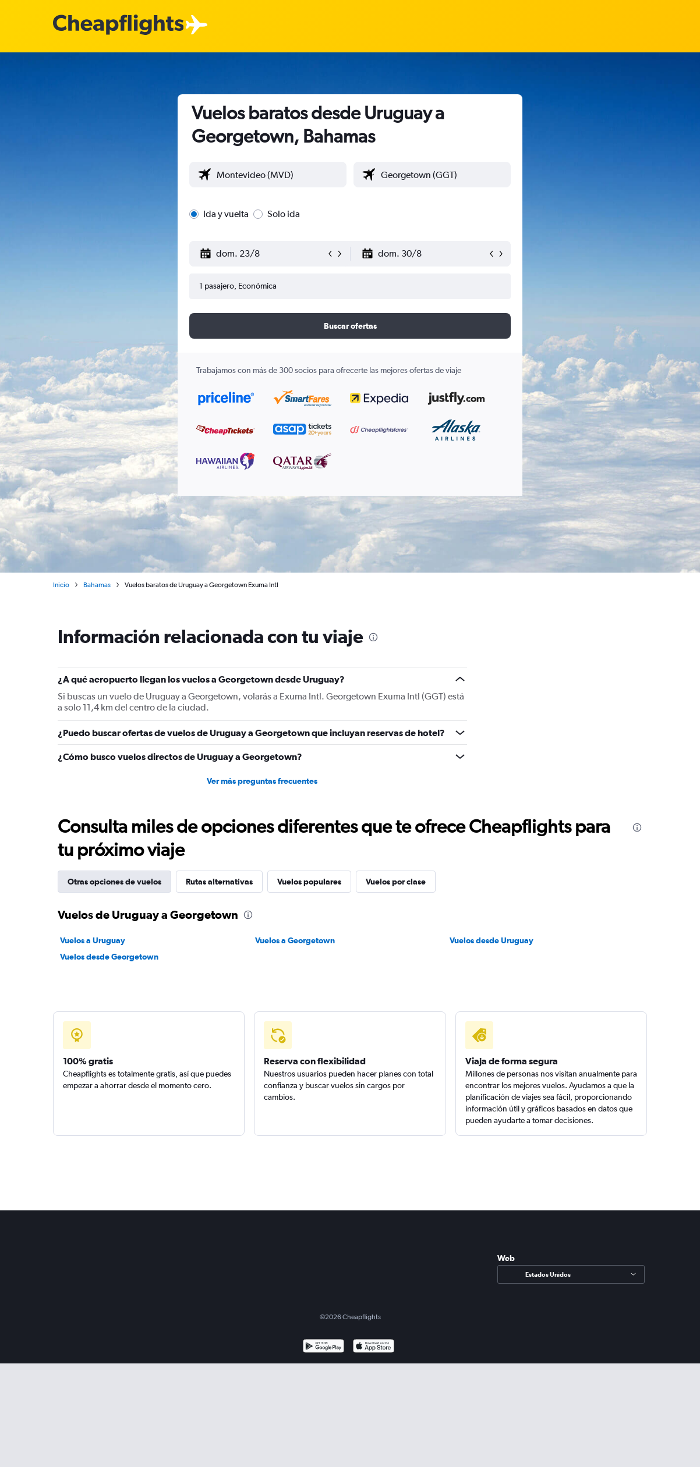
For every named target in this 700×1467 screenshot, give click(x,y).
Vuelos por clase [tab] (396, 881)
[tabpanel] (350, 936)
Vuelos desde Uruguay (491, 940)
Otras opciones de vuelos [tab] (114, 881)
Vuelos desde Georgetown (109, 956)
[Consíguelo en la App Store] (373, 1347)
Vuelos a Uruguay (92, 940)
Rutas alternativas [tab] (219, 881)
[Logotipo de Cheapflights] (118, 25)
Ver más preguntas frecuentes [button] (262, 781)
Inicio (61, 585)
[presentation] (373, 637)
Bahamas (97, 585)
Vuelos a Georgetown (295, 940)
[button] (263, 253)
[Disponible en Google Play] (323, 1347)
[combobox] (278, 174)
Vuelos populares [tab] (309, 881)
